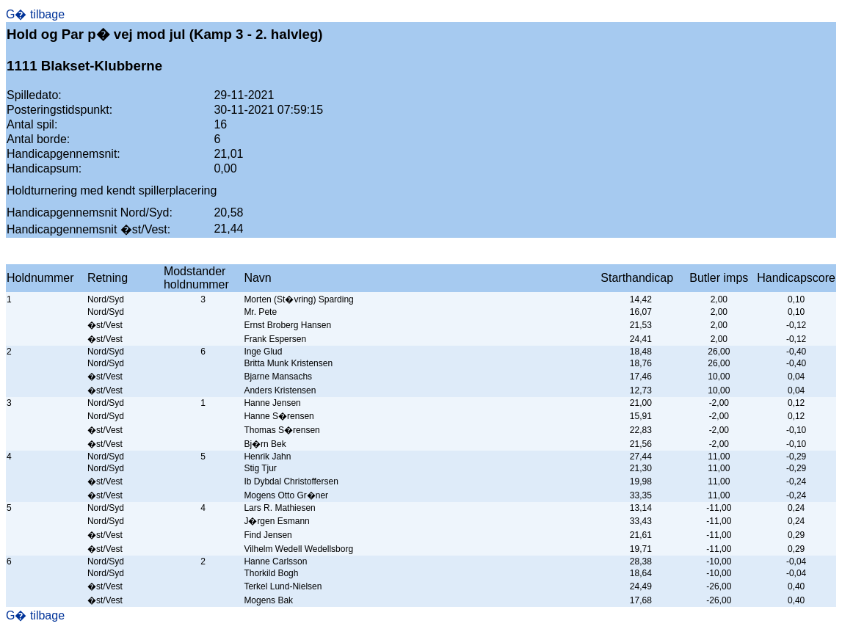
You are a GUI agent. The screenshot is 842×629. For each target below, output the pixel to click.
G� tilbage (35, 14)
